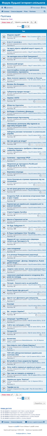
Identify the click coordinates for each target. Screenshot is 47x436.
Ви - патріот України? (15, 311)
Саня (10, 19)
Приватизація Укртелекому (18, 117)
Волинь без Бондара (15, 84)
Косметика (11, 339)
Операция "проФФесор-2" (17, 319)
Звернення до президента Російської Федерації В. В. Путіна (22, 165)
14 (41, 145)
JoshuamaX (25, 347)
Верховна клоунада (15, 172)
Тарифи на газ (13, 387)
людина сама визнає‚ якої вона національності (26, 269)
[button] (28, 26)
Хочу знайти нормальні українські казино (24, 367)
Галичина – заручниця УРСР (18, 158)
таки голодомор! (14, 248)
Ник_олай (25, 389)
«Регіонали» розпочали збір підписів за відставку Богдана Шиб (23, 125)
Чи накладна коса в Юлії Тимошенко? (22, 56)
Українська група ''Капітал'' (18, 379)
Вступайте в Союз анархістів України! (22, 361)
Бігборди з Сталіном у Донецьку (20, 111)
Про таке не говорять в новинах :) (21, 373)
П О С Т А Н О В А (14, 42)
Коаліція (10, 304)
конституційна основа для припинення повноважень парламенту (23, 71)
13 (39, 145)
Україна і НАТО (13, 98)
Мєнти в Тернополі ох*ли (17, 219)
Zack (23, 356)
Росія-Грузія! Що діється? (17, 290)
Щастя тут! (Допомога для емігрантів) (22, 298)
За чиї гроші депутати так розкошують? (23, 189)
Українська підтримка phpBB (34, 430)
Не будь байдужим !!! (16, 226)
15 (44, 145)
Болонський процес (15, 64)
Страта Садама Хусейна (17, 212)
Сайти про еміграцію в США (18, 325)
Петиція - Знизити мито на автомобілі (22, 283)
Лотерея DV (12, 331)
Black (24, 36)
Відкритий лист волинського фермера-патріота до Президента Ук (23, 240)
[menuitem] (8, 7)
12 (36, 145)
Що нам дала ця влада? (17, 141)
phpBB (17, 426)
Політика (6, 16)
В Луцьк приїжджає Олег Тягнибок (21, 233)
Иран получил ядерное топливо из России (24, 78)
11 (36, 229)
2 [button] (25, 26)
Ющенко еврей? (13, 35)
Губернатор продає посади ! (18, 92)
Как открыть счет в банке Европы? (21, 345)
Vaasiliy (24, 375)
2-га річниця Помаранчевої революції (22, 255)
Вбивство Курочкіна (15, 105)
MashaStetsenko (27, 340)
